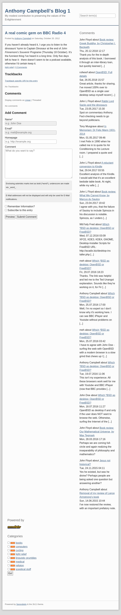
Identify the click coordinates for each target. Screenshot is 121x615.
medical (20, 561)
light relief (9, 67)
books (19, 543)
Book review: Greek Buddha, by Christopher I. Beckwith (97, 43)
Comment (10, 146)
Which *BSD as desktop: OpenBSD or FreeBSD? (96, 228)
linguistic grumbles (26, 558)
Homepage (11, 137)
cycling (19, 550)
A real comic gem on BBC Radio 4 (35, 33)
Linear (28, 100)
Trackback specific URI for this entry (21, 81)
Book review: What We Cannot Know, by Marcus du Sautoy (97, 195)
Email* (8, 128)
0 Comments (21, 67)
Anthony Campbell (22, 38)
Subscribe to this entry (20, 210)
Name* (9, 119)
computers (22, 546)
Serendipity (21, 604)
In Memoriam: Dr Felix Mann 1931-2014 (97, 130)
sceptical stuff (23, 569)
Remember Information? (21, 206)
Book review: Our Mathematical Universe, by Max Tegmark (96, 432)
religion (20, 565)
